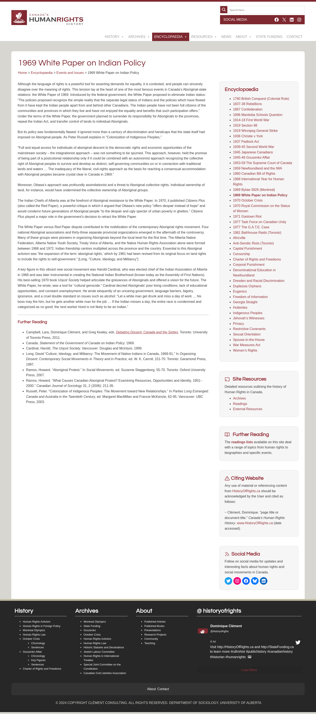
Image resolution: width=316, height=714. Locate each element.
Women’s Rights (245, 351)
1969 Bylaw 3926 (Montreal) (254, 190)
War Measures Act (246, 346)
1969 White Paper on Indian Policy (260, 196)
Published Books (154, 627)
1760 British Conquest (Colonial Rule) (261, 99)
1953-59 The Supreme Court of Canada (262, 164)
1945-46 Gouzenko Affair (251, 158)
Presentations (152, 632)
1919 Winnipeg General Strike (255, 131)
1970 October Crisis (247, 201)
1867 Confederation (247, 110)
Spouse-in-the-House (248, 340)
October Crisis (31, 640)
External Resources (247, 410)
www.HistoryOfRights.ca (255, 524)
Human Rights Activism (37, 623)
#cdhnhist (238, 653)
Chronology (38, 644)
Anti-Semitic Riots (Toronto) (253, 244)
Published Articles (155, 623)
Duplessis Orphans (247, 287)
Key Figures (38, 662)
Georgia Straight (245, 303)
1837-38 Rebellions (247, 105)
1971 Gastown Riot (247, 217)
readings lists (242, 442)
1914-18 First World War (251, 121)
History (114, 37)
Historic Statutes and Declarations (104, 649)
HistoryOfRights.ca (246, 491)
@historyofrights (219, 633)
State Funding (269, 37)
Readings (240, 404)
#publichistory (256, 653)
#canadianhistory (280, 653)
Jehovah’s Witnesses (248, 319)
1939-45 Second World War (253, 147)
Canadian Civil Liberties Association (105, 675)
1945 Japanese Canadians (253, 153)
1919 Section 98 (245, 126)
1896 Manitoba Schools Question (257, 115)
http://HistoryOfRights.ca (235, 649)
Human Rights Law (34, 636)
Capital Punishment (247, 249)
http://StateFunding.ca (277, 649)
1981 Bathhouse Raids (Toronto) (257, 233)
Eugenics (240, 292)
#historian (217, 658)
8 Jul (213, 643)
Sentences (37, 649)
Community (151, 640)
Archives (139, 37)
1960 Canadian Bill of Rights (254, 174)
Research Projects (155, 636)
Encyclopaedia (170, 37)
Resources (204, 37)
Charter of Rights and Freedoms (257, 260)
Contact (295, 37)
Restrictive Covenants (249, 329)
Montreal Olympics (34, 632)
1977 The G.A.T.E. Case (251, 228)
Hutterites (240, 308)
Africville (239, 238)
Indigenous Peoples (247, 313)
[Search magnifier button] (223, 9)
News (226, 37)
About (244, 37)
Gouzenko (90, 632)
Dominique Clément (226, 628)
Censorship (241, 255)
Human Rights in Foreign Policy (41, 627)
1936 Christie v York (248, 137)
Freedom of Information (250, 297)
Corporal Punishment (248, 265)
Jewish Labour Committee (99, 653)
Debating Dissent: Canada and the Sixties (147, 333)
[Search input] (266, 9)
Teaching (149, 644)
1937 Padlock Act (246, 142)
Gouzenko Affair (32, 653)
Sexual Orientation (246, 335)
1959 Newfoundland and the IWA (257, 169)
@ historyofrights (219, 613)
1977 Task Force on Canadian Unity (259, 222)
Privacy (238, 324)
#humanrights (235, 658)
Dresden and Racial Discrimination (258, 281)
